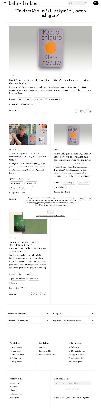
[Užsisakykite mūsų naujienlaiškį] (72, 383)
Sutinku (50, 212)
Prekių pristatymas (76, 355)
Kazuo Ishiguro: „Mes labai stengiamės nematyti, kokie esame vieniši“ (27, 156)
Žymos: (12, 99)
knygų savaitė (16, 188)
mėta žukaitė (60, 187)
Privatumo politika (76, 358)
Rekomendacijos (26, 104)
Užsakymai (14, 387)
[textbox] (77, 3)
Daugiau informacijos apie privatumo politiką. (50, 216)
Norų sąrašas (15, 397)
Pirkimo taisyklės (75, 362)
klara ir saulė (39, 99)
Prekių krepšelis (16, 394)
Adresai (12, 390)
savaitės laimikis (54, 99)
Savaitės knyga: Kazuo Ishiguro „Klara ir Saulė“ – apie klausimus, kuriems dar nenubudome (49, 82)
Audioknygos (74, 347)
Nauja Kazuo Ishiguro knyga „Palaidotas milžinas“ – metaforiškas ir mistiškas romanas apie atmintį (27, 247)
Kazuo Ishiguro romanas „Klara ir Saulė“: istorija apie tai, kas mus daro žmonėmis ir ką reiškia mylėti (72, 156)
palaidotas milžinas (18, 279)
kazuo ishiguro (24, 99)
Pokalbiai (24, 288)
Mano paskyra (15, 383)
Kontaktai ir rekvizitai (47, 355)
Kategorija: (14, 104)
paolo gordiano (16, 183)
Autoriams (43, 347)
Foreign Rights (45, 351)
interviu (28, 188)
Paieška (90, 3)
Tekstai (23, 192)
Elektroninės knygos (77, 351)
